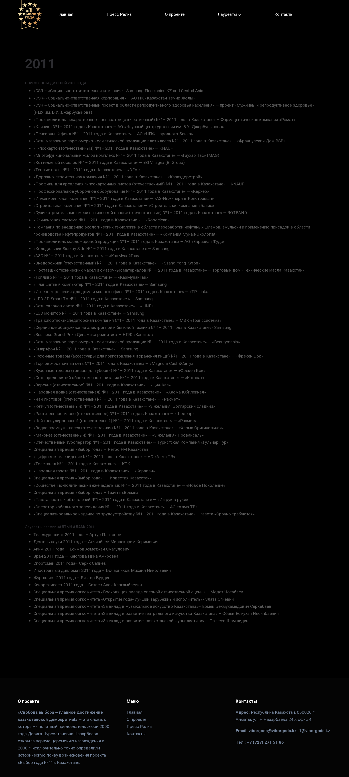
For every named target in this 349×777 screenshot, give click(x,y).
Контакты (283, 14)
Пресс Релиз (119, 14)
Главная (65, 14)
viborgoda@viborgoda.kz (273, 730)
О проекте (175, 14)
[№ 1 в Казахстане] (30, 14)
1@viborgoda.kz (314, 730)
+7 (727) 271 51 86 (265, 742)
